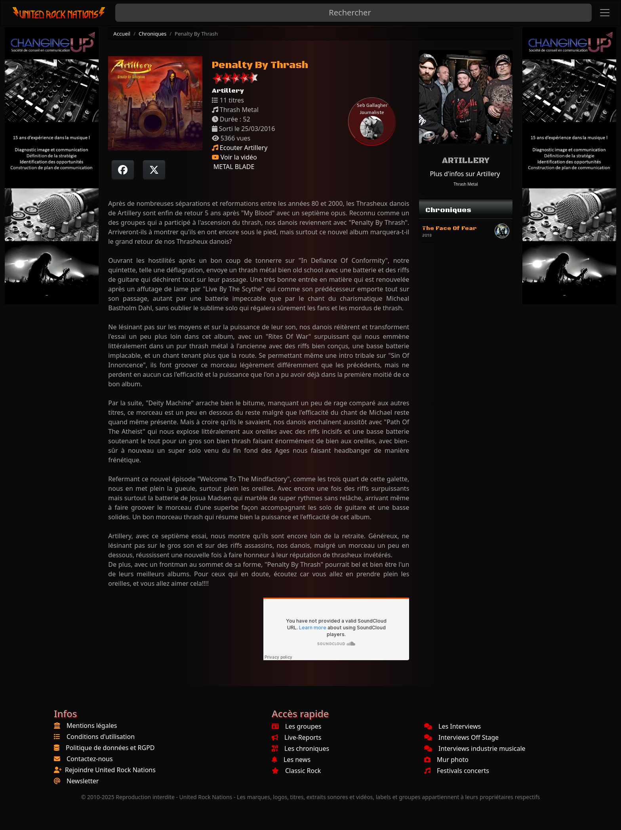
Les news (291, 759)
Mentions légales (92, 725)
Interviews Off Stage (461, 737)
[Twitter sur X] (154, 170)
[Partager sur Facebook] (122, 170)
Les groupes (296, 726)
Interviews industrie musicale (475, 748)
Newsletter (83, 781)
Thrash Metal (465, 184)
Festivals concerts (456, 770)
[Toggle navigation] (605, 13)
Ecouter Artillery (240, 147)
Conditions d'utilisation (101, 736)
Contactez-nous (90, 758)
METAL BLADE (233, 166)
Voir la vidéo (234, 157)
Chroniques (152, 33)
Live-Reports (296, 737)
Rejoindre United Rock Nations (110, 769)
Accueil (121, 33)
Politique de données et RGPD (110, 747)
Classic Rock (296, 770)
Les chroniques (300, 748)
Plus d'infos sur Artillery (465, 173)
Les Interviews (452, 726)
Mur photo (446, 759)
